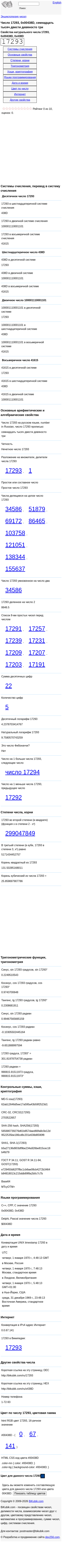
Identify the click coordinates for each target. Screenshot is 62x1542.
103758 (15, 533)
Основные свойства (20, 54)
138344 (15, 556)
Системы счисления (20, 49)
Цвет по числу (20, 88)
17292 (13, 797)
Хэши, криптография (20, 71)
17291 (13, 628)
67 (32, 1434)
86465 (37, 521)
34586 (13, 509)
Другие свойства (20, 100)
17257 (37, 628)
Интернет (20, 94)
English (57, 2)
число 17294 (22, 772)
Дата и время (20, 83)
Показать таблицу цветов (29, 1493)
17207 (37, 652)
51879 (37, 509)
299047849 (20, 833)
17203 (13, 664)
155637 (15, 568)
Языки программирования (20, 77)
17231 (37, 640)
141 (10, 1446)
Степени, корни (19, 60)
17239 (13, 640)
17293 (13, 470)
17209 (13, 652)
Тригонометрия (20, 66)
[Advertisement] (31, 148)
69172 (13, 521)
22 (8, 685)
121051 (15, 545)
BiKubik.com (36, 1501)
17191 (37, 664)
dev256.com (52, 1537)
